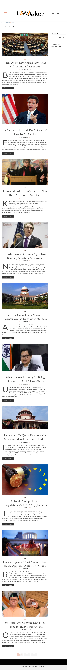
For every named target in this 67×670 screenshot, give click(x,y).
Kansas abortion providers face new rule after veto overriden (25, 193)
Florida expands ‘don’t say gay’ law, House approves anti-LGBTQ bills (25, 564)
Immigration (33, 2)
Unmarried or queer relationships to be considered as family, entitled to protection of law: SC (25, 437)
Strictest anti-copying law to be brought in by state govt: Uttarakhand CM (25, 625)
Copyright (3, 2)
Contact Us (6, 5)
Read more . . (8, 88)
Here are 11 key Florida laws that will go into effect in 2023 (25, 64)
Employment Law (18, 2)
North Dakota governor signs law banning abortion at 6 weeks (25, 256)
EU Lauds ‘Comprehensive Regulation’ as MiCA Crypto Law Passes (25, 503)
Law (43, 2)
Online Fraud (54, 2)
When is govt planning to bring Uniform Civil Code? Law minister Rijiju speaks (25, 379)
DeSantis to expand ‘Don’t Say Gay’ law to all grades (25, 132)
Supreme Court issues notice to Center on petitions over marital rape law (25, 317)
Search (55, 33)
